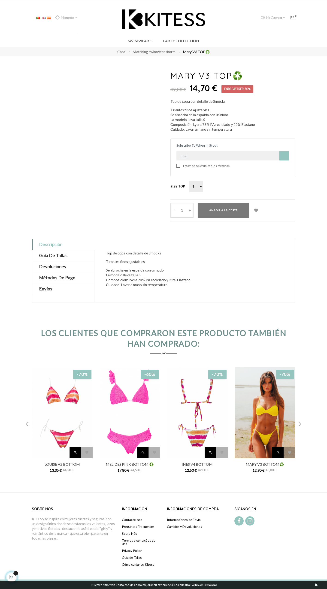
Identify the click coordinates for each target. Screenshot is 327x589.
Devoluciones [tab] (52, 266)
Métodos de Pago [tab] (57, 277)
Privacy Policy (132, 551)
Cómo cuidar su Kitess (138, 564)
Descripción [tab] (50, 244)
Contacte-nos (132, 520)
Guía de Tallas (132, 557)
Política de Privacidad (204, 585)
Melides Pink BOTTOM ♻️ (130, 464)
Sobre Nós (129, 533)
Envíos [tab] (45, 288)
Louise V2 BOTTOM (62, 464)
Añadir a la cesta (223, 210)
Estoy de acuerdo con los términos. (206, 166)
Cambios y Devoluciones (184, 527)
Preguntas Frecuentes (138, 527)
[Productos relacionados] (66, 17)
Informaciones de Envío (184, 520)
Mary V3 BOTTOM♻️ (265, 464)
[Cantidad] (182, 210)
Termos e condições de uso (138, 542)
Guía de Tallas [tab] (53, 255)
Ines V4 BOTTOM (197, 464)
